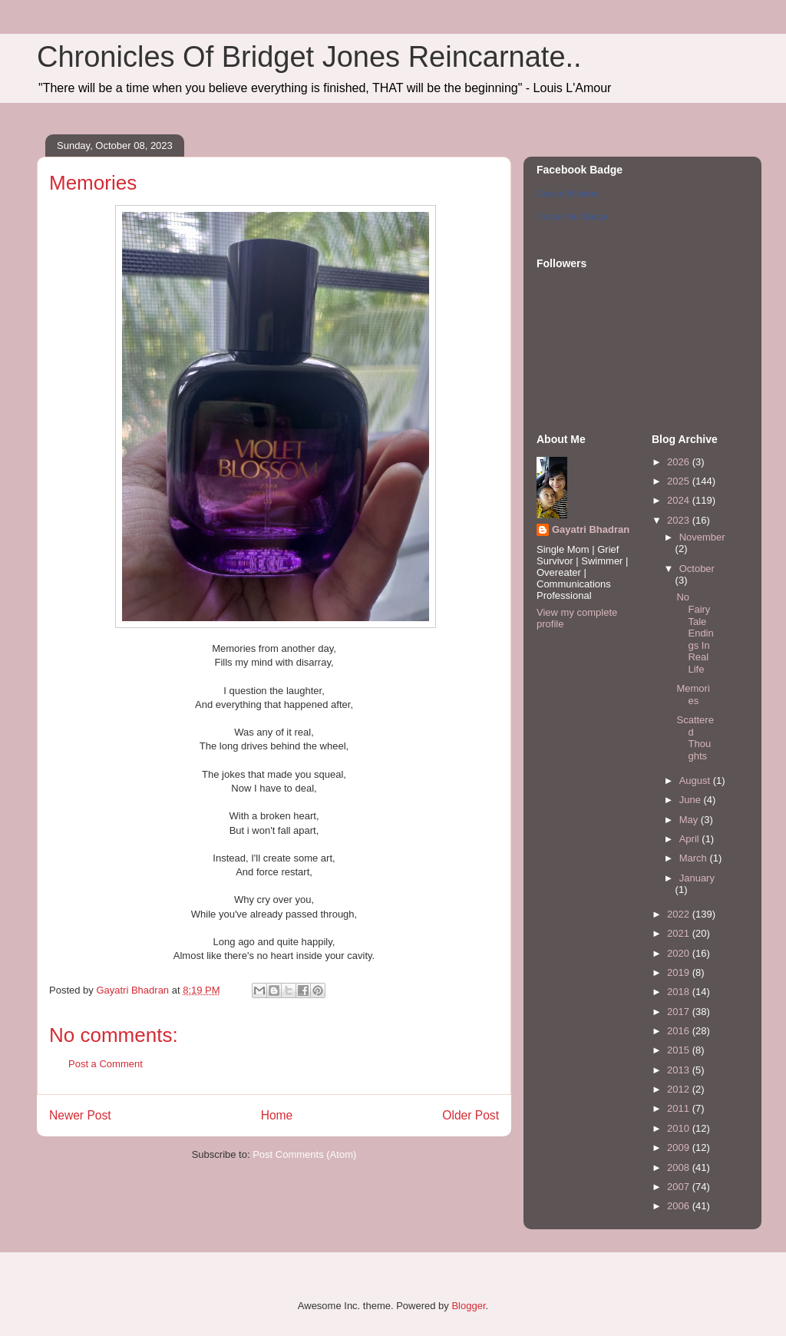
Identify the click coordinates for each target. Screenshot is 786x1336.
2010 (679, 1128)
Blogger (468, 1305)
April (690, 839)
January (697, 878)
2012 (679, 1089)
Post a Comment (105, 1064)
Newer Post (80, 1115)
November (702, 537)
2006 (679, 1206)
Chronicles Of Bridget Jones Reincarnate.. (309, 57)
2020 (679, 953)
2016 (679, 1031)
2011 (679, 1108)
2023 (679, 520)
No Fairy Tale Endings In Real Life (694, 633)
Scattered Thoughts (694, 738)
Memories (692, 694)
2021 (679, 933)
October (697, 568)
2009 (679, 1147)
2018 (679, 991)
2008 (679, 1167)
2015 (679, 1050)
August (696, 780)
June (691, 799)
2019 (679, 972)
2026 (679, 462)
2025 (679, 481)
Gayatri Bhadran (567, 193)
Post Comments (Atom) (304, 1154)
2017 (679, 1011)
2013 (679, 1070)
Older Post (470, 1115)
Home (277, 1115)
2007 (679, 1186)
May (690, 819)
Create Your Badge (572, 216)
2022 (679, 914)
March (694, 858)
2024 (679, 500)
